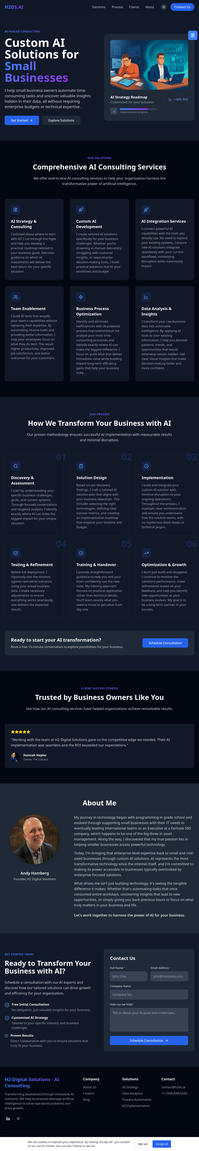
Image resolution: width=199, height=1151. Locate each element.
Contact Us (182, 7)
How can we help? (121, 1004)
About (149, 7)
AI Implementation (136, 1106)
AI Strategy (130, 1087)
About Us (89, 1087)
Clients (134, 7)
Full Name (117, 968)
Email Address (161, 968)
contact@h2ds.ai (173, 1087)
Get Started (22, 120)
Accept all (162, 1144)
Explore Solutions (61, 120)
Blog (86, 1099)
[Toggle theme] (163, 6)
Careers (88, 1093)
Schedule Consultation (165, 643)
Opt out (143, 1144)
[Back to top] (14, 7)
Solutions (99, 7)
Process (117, 7)
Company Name (120, 986)
